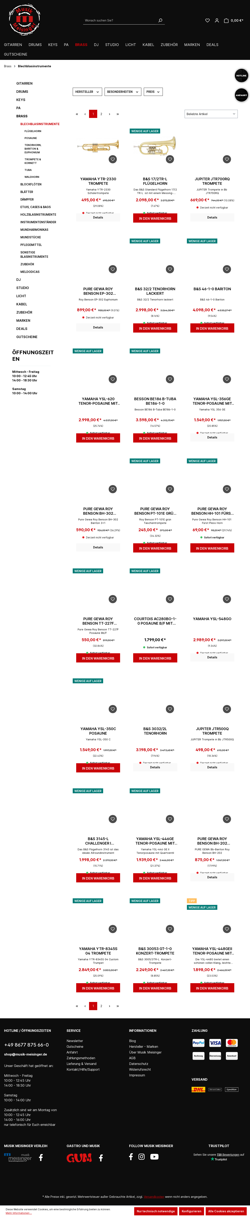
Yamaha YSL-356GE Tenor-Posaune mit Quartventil (212, 401)
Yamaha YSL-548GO (212, 619)
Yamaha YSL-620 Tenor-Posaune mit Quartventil (98, 401)
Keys (20, 100)
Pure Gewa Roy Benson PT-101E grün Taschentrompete (155, 511)
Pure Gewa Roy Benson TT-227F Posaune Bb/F (98, 621)
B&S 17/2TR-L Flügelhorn (155, 181)
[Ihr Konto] (217, 20)
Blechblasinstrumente (38, 124)
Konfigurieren (191, 1211)
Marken (23, 320)
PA (18, 108)
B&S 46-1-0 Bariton (212, 289)
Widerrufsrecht (140, 1069)
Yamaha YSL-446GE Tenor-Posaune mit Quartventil (155, 841)
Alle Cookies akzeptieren (226, 1211)
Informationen (142, 1031)
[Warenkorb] (234, 21)
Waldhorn (32, 176)
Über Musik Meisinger (145, 1052)
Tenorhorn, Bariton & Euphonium (33, 148)
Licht (21, 296)
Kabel (21, 304)
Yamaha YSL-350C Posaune (98, 731)
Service (74, 1031)
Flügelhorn (33, 131)
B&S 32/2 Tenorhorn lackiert (155, 291)
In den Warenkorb (155, 218)
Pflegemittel (31, 245)
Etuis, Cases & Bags (35, 207)
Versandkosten (154, 1196)
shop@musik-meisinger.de (25, 1054)
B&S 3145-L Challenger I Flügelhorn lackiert (98, 841)
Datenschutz (138, 1064)
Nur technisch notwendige (156, 1211)
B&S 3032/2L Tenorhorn (155, 731)
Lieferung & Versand (82, 1064)
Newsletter (75, 1041)
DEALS (21, 329)
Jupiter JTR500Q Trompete (212, 731)
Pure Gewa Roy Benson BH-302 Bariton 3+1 (98, 511)
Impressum (137, 1075)
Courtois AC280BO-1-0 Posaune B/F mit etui (155, 621)
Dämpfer (27, 199)
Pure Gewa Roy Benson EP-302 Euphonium (98, 291)
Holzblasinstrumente (38, 214)
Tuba (28, 169)
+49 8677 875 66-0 (26, 1045)
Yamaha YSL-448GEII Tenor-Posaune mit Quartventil (212, 951)
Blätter (26, 192)
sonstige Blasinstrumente (34, 254)
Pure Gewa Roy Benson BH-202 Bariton (212, 841)
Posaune (31, 138)
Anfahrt (72, 1052)
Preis (153, 91)
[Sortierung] (211, 114)
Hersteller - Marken (143, 1046)
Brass (22, 116)
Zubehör (27, 264)
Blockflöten (30, 184)
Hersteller (87, 91)
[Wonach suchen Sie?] (119, 20)
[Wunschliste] (207, 20)
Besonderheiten (123, 91)
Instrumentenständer (38, 222)
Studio (22, 288)
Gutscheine (27, 337)
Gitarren (24, 83)
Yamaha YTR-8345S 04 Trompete (98, 951)
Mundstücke (30, 237)
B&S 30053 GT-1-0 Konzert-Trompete (155, 951)
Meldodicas (29, 271)
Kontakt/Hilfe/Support (83, 1069)
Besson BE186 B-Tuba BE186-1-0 (155, 401)
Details (98, 217)
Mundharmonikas (34, 229)
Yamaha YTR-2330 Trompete (98, 181)
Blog (132, 1041)
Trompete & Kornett (33, 161)
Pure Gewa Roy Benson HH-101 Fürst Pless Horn (212, 511)
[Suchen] (160, 20)
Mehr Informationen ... (19, 1213)
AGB (132, 1058)
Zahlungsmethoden (81, 1058)
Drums (22, 92)
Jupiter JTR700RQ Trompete (212, 181)
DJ (18, 280)
